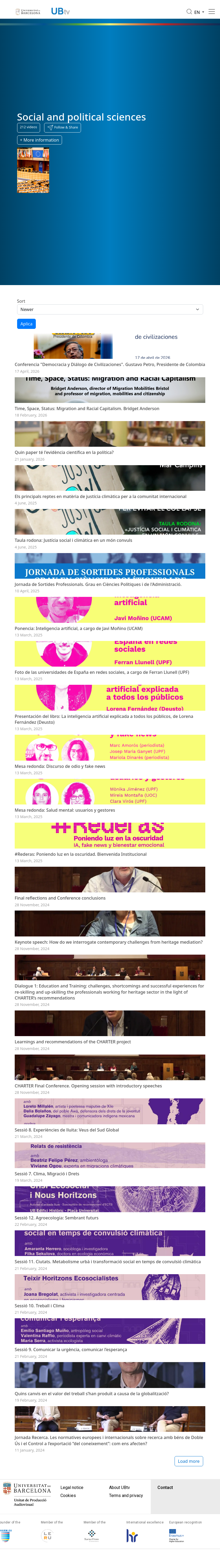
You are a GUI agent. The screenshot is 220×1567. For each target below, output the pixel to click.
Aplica (27, 324)
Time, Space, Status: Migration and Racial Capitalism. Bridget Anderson (87, 423)
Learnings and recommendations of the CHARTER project (73, 1158)
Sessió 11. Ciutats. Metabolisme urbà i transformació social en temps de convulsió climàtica (108, 1414)
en (197, 12)
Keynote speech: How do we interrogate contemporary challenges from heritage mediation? (109, 1044)
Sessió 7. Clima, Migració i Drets (47, 1312)
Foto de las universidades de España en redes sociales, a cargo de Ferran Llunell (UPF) (102, 730)
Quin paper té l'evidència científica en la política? (64, 474)
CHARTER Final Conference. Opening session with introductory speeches (88, 1209)
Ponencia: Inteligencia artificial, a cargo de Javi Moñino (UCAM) (78, 679)
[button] (62, 128)
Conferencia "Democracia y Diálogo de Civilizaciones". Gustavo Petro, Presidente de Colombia (110, 372)
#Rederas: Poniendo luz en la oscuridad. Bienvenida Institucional (81, 941)
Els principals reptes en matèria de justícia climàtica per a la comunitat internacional (100, 525)
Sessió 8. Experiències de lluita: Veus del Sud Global (67, 1260)
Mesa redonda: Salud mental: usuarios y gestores (65, 890)
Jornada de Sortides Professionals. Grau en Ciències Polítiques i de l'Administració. (98, 628)
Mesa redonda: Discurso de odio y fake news (60, 839)
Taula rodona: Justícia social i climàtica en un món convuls (73, 577)
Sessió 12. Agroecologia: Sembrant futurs (56, 1363)
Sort (21, 301)
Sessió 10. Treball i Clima (39, 1465)
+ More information (39, 140)
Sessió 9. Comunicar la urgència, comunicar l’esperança (71, 1516)
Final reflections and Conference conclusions (60, 992)
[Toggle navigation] (212, 11)
